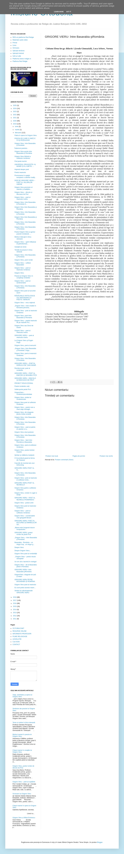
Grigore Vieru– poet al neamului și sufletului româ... (26, 479)
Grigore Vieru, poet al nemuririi (25, 345)
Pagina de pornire (79, 456)
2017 (15, 600)
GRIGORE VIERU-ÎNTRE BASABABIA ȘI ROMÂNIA (25, 580)
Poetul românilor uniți (22, 386)
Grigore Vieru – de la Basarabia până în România (26, 566)
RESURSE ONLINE (20, 631)
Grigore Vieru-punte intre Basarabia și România (23, 152)
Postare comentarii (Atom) (64, 460)
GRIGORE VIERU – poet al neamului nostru (24, 336)
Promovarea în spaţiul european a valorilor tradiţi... (25, 176)
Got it (68, 12)
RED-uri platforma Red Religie (23, 37)
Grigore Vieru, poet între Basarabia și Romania (23, 316)
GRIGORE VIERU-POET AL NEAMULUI (24, 484)
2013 (15, 613)
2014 (15, 609)
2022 (15, 115)
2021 (15, 118)
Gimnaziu (16, 48)
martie (17, 130)
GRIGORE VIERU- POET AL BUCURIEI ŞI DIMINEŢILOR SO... (26, 523)
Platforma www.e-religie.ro (22, 59)
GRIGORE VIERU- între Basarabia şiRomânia (23, 570)
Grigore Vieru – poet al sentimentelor (22, 282)
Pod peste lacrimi (21, 161)
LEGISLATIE (17, 639)
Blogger (99, 842)
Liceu (14, 45)
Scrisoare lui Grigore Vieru (22, 794)
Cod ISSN (16, 642)
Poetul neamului (20, 172)
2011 (15, 619)
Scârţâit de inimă (20, 247)
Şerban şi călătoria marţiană (24, 455)
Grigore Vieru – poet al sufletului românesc (22, 512)
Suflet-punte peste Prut (23, 389)
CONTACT (16, 644)
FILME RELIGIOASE (20, 636)
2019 (15, 124)
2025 (15, 105)
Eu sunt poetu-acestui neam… (25, 588)
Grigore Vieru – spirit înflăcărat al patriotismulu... (25, 243)
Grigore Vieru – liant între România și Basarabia (23, 441)
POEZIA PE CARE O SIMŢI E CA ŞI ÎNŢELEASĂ (25, 139)
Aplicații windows (19, 51)
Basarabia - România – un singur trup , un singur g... (24, 543)
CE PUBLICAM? (18, 628)
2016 (15, 603)
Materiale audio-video (20, 40)
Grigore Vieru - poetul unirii (24, 503)
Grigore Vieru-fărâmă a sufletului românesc (23, 157)
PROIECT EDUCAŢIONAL (24, 383)
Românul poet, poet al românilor (22, 369)
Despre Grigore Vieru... (23, 551)
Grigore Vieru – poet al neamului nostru (22, 198)
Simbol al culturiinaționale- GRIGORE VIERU (24, 591)
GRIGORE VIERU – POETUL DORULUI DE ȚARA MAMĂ (25, 364)
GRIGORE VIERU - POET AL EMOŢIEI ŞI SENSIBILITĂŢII (26, 374)
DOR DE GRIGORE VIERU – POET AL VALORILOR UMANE (25, 182)
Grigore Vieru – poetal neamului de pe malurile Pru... (26, 321)
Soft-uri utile (17, 56)
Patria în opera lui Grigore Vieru (26, 135)
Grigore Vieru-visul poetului (24, 432)
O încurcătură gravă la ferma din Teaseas (25, 459)
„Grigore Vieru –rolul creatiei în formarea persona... (25, 307)
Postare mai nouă (52, 456)
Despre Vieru (19, 547)
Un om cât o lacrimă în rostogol (25, 562)
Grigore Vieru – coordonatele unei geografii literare (25, 517)
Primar (15, 43)
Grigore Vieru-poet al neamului (25, 585)
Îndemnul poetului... (21, 148)
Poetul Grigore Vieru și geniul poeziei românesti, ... (25, 233)
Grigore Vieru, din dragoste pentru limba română (24, 413)
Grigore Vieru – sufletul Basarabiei (23, 264)
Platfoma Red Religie (20, 61)
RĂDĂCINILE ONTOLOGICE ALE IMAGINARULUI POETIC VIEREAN (25, 298)
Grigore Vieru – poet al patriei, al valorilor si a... (25, 428)
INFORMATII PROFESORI (22, 634)
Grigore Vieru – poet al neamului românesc (22, 269)
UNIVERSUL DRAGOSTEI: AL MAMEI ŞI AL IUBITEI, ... (25, 165)
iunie (17, 126)
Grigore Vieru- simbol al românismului (23, 398)
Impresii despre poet (22, 169)
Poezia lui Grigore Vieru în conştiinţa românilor (24, 277)
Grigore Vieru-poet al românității (26, 554)
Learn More (59, 12)
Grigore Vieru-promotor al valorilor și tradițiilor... (23, 188)
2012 (15, 616)
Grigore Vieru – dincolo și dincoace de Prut (23, 193)
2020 (15, 121)
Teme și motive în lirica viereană (24, 722)
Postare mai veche (106, 456)
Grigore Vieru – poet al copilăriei (24, 782)
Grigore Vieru (19, 273)
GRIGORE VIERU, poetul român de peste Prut (23, 533)
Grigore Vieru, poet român (24, 260)
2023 (15, 111)
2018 (15, 597)
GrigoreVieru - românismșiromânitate (23, 393)
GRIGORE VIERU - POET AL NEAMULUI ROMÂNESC (25, 499)
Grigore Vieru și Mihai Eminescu (24, 818)
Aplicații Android (18, 53)
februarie (18, 133)
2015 (15, 606)
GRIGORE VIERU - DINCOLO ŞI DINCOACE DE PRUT (25, 379)
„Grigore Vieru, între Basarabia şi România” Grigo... (25, 349)
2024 (15, 108)
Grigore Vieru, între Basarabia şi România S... (25, 203)
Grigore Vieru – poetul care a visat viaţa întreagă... (25, 408)
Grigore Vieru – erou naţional (25, 303)
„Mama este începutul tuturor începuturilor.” (25, 528)
